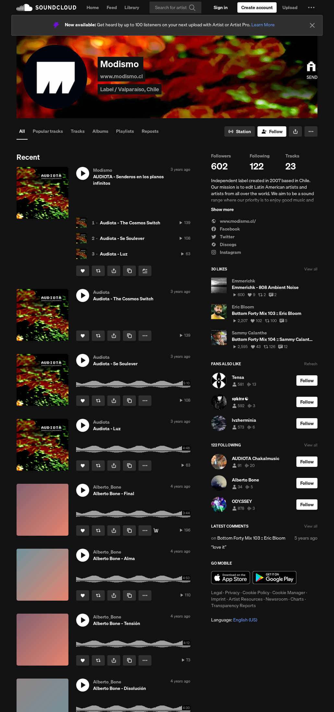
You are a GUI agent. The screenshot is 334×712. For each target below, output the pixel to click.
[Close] (312, 25)
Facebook (225, 228)
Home (93, 7)
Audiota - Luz (113, 253)
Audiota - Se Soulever (122, 238)
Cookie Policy (256, 592)
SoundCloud (46, 7)
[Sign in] (221, 7)
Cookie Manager (288, 592)
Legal (216, 592)
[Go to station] (239, 131)
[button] (311, 7)
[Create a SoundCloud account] (257, 7)
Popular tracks (48, 131)
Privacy (232, 592)
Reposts (150, 131)
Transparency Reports (233, 605)
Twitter (222, 236)
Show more (222, 209)
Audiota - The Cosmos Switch (130, 222)
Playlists (125, 131)
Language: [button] (234, 619)
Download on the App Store (230, 577)
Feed (112, 7)
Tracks (78, 131)
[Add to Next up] (144, 271)
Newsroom (277, 599)
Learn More (263, 24)
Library (132, 7)
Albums (100, 131)
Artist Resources (246, 599)
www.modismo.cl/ (233, 221)
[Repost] (98, 271)
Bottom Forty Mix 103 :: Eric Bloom (251, 538)
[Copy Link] (129, 271)
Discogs (223, 244)
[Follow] (271, 131)
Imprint (218, 599)
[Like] (82, 271)
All (22, 131)
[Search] (175, 7)
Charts (297, 599)
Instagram (226, 252)
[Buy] (156, 530)
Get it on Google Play (274, 577)
